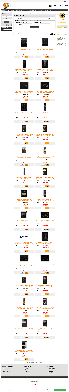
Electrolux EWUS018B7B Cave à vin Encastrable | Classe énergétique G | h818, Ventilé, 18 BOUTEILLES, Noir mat (45, 201)
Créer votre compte (9, 25)
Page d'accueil (3, 10)
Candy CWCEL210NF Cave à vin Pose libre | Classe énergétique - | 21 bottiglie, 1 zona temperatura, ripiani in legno (45, 136)
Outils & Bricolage (48, 10)
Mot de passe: (4, 19)
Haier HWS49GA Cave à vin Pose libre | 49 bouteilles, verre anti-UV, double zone (24, 330)
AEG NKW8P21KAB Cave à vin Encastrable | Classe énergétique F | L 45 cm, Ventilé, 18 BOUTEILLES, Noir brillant (45, 93)
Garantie (49, 370)
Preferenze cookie (34, 382)
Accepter (59, 389)
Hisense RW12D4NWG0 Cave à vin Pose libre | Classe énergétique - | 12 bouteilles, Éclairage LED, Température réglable (45, 330)
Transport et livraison (6, 370)
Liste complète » (64, 46)
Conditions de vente (51, 368)
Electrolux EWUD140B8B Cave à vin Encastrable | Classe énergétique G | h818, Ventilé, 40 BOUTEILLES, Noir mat (24, 244)
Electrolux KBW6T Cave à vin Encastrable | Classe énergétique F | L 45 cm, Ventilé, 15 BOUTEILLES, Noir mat (24, 265)
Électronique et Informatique (31, 10)
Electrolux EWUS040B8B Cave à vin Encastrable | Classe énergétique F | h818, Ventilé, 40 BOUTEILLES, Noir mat (24, 222)
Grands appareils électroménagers (31, 20)
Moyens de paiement (6, 371)
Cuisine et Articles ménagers (20, 10)
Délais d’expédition (6, 368)
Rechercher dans (18, 23)
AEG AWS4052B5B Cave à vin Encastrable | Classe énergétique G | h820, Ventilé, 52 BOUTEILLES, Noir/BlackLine (45, 71)
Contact (26, 370)
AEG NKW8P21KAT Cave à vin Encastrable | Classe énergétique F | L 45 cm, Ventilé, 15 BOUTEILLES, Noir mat (24, 93)
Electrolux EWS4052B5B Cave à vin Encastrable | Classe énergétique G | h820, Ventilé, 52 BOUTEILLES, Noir (45, 244)
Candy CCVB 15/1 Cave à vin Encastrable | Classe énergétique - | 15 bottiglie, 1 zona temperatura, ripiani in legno (24, 179)
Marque (20, 25)
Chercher (19, 18)
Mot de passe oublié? (8, 24)
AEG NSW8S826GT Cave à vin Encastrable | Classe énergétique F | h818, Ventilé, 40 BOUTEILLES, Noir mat (45, 49)
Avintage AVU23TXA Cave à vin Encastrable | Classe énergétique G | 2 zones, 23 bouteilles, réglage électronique (45, 114)
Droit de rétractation (51, 371)
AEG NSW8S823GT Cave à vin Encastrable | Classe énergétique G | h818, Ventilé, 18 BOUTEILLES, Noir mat (24, 71)
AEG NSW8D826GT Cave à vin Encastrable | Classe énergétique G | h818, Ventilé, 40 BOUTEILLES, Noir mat (24, 49)
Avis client (27, 371)
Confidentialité (50, 373)
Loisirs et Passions (40, 10)
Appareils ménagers (11, 10)
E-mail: (3, 15)
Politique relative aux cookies (6, 390)
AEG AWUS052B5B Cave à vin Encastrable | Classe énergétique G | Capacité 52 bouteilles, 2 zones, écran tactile (24, 114)
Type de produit (36, 23)
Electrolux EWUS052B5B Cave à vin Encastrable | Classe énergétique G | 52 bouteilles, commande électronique (24, 201)
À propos (26, 368)
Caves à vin (39, 20)
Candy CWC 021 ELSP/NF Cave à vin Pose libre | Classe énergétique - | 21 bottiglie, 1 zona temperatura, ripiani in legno (45, 179)
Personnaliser (46, 389)
